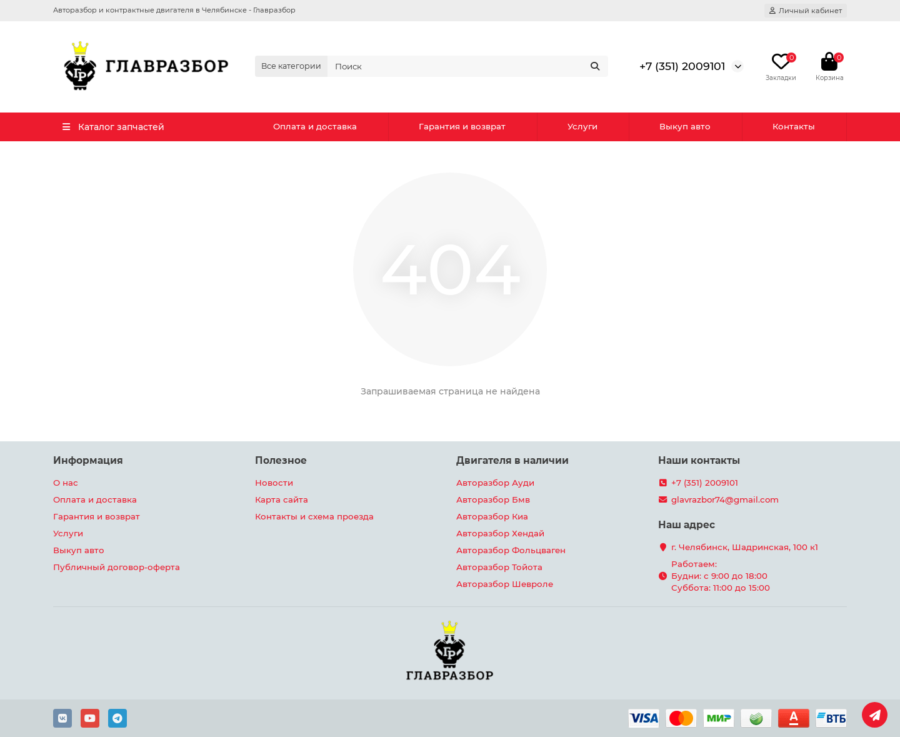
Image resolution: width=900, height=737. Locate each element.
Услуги (583, 126)
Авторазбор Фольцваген (511, 550)
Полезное (281, 460)
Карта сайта (281, 499)
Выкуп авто (685, 126)
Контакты (793, 126)
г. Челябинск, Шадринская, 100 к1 (744, 547)
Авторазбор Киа (492, 516)
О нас (65, 483)
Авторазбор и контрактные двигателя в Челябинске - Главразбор (174, 10)
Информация (88, 460)
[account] (805, 11)
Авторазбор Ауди (495, 483)
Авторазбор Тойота (499, 567)
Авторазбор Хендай (500, 533)
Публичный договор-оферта (116, 567)
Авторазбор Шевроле (504, 584)
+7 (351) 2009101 (682, 66)
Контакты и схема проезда (314, 516)
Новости (274, 483)
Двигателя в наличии (512, 460)
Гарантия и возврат (462, 126)
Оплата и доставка (315, 126)
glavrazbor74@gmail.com (725, 499)
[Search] (468, 66)
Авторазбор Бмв (493, 499)
